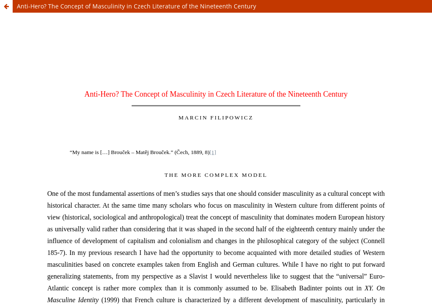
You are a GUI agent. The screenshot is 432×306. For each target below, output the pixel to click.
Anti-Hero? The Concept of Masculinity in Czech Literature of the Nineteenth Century (136, 6)
